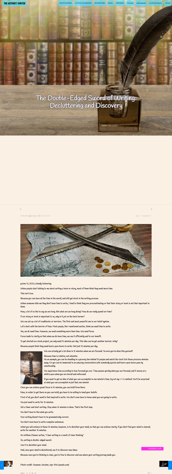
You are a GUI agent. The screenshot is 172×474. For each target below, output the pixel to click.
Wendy (33, 216)
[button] (152, 448)
